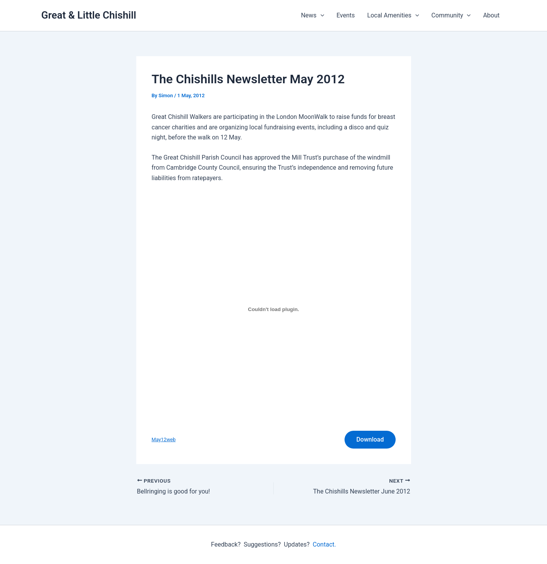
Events (345, 15)
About (491, 15)
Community (451, 15)
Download (370, 439)
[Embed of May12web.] (274, 309)
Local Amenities (393, 15)
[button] (320, 15)
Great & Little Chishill (88, 15)
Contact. (324, 544)
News (312, 15)
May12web (164, 439)
